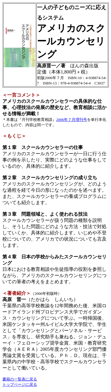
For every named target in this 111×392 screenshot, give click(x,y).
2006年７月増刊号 (71, 119)
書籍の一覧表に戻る (19, 379)
